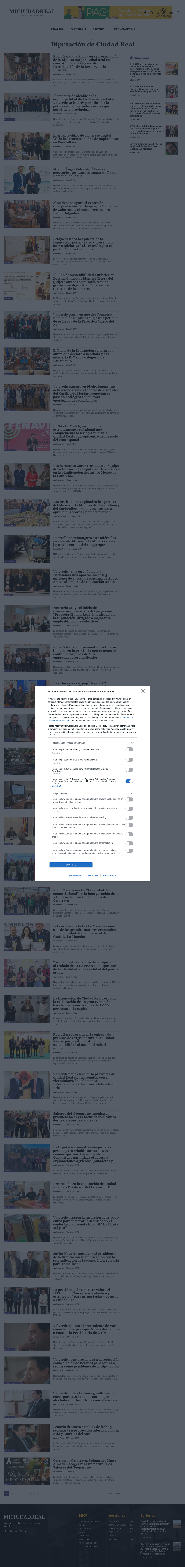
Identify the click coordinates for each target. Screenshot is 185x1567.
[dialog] (92, 783)
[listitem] (92, 742)
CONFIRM (71, 865)
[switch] (129, 749)
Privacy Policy (109, 875)
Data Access (92, 875)
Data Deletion (75, 875)
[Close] (144, 692)
